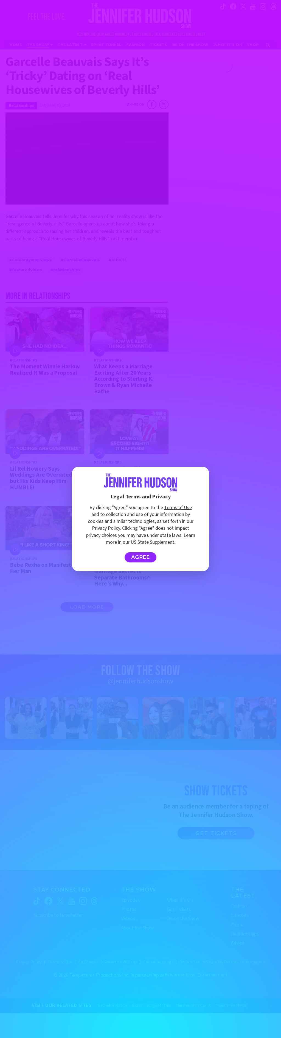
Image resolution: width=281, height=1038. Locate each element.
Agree (140, 557)
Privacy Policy (106, 528)
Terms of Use (178, 507)
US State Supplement (152, 542)
